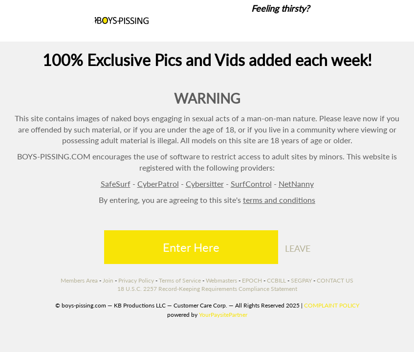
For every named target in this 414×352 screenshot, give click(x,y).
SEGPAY (301, 280)
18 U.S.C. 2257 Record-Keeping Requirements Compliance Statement (207, 288)
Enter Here (191, 247)
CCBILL (276, 280)
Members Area (79, 280)
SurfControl (251, 183)
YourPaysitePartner (223, 314)
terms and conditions (279, 199)
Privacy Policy (136, 280)
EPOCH (252, 280)
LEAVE (297, 248)
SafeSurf (116, 183)
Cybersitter (205, 183)
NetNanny (296, 183)
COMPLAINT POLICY (331, 305)
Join (108, 280)
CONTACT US (335, 280)
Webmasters (221, 280)
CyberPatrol (158, 183)
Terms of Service (180, 280)
